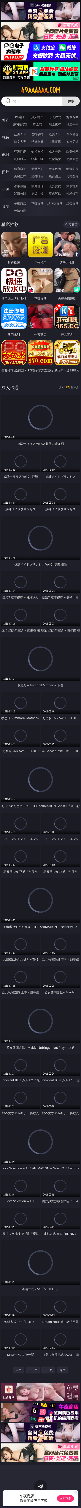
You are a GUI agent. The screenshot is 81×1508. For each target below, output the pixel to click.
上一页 (33, 1370)
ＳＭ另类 (72, 142)
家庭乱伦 (37, 186)
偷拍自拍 (37, 151)
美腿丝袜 (20, 176)
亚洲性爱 (20, 151)
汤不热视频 (54, 203)
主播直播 (55, 142)
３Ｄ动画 (72, 134)
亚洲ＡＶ (20, 134)
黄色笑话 (55, 193)
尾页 (62, 1370)
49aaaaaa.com (40, 90)
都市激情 (20, 186)
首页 (19, 1370)
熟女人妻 (20, 142)
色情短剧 (20, 211)
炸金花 (37, 124)
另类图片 (72, 176)
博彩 (5, 120)
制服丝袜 (20, 159)
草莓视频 (37, 203)
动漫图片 (72, 169)
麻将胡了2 (20, 124)
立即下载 (65, 1498)
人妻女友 (55, 186)
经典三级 (37, 159)
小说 (5, 189)
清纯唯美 (37, 176)
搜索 (71, 101)
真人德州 (37, 117)
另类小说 (37, 193)
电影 (5, 154)
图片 (5, 172)
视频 (5, 137)
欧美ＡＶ (55, 134)
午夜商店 (20, 203)
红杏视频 (72, 203)
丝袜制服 (37, 142)
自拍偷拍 (37, 134)
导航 (5, 206)
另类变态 (72, 159)
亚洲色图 (37, 169)
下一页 (48, 1370)
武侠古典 (72, 186)
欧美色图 (55, 169)
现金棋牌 (55, 124)
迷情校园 (20, 193)
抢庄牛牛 (72, 124)
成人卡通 (55, 151)
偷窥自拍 (20, 169)
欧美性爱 (72, 151)
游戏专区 (72, 117)
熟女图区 (55, 176)
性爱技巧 (72, 193)
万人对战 (55, 117)
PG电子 (20, 117)
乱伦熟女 (55, 159)
